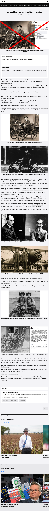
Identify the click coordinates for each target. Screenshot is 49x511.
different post (5, 287)
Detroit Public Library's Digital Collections (24, 108)
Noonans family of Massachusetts (29, 359)
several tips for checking (13, 188)
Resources (21, 5)
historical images (38, 203)
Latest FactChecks (13, 5)
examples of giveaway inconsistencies (32, 189)
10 (16, 282)
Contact (39, 5)
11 (9, 287)
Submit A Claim (45, 5)
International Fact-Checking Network (32, 404)
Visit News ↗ (3, 471)
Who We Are (33, 5)
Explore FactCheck (5, 422)
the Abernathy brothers (23, 278)
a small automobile (8, 98)
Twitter (43, 378)
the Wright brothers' (39, 192)
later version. (12, 283)
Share (45, 408)
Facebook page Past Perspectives (20, 96)
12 (38, 358)
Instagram (4, 380)
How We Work (27, 5)
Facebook (37, 378)
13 (9, 366)
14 (6, 378)
